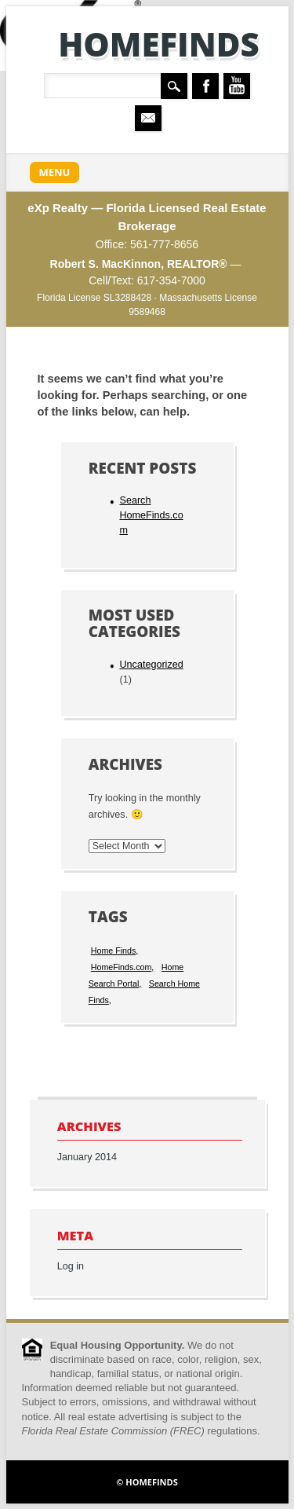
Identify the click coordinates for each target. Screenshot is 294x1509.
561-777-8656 (164, 244)
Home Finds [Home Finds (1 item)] (113, 950)
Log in (70, 1266)
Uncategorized (151, 664)
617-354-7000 (171, 280)
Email (148, 118)
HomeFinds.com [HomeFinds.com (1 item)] (121, 967)
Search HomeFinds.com (151, 515)
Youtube (236, 86)
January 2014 (87, 1157)
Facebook (205, 86)
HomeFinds (159, 43)
